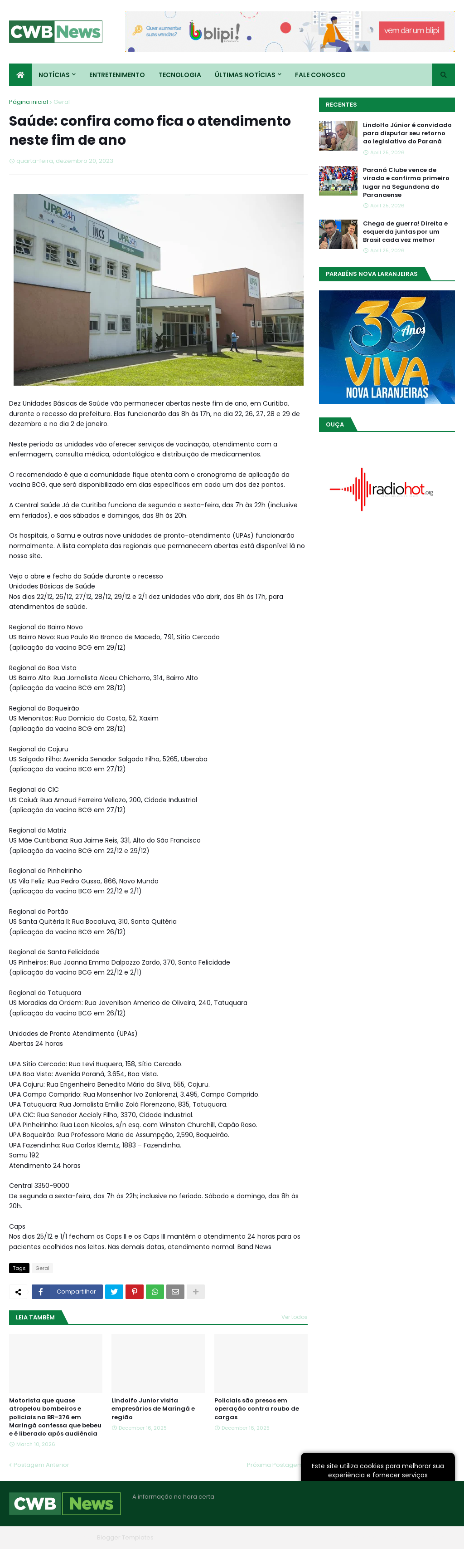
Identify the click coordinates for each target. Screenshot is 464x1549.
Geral (61, 102)
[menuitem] (20, 75)
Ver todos (294, 1317)
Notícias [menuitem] (54, 74)
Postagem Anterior (41, 1465)
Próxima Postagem (275, 1465)
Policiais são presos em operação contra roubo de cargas (256, 1409)
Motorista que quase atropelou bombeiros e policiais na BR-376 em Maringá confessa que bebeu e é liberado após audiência (55, 1417)
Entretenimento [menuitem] (117, 74)
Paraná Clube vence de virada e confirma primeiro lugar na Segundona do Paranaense (406, 182)
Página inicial (28, 102)
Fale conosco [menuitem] (320, 74)
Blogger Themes (68, 1537)
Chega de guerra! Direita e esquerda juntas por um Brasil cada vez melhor (405, 232)
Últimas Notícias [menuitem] (245, 74)
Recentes (341, 104)
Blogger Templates (125, 1537)
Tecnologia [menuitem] (180, 74)
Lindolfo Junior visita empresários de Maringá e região (153, 1409)
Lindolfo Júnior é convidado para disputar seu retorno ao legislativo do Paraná (407, 133)
